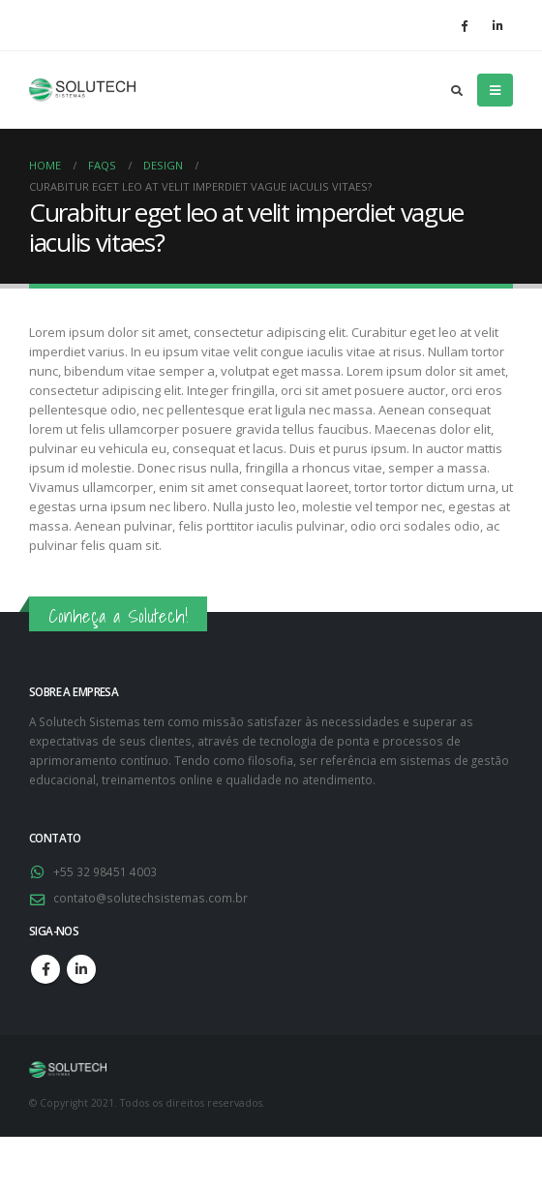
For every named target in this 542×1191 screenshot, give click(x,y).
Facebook (45, 969)
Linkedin (81, 969)
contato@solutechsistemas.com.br (150, 897)
